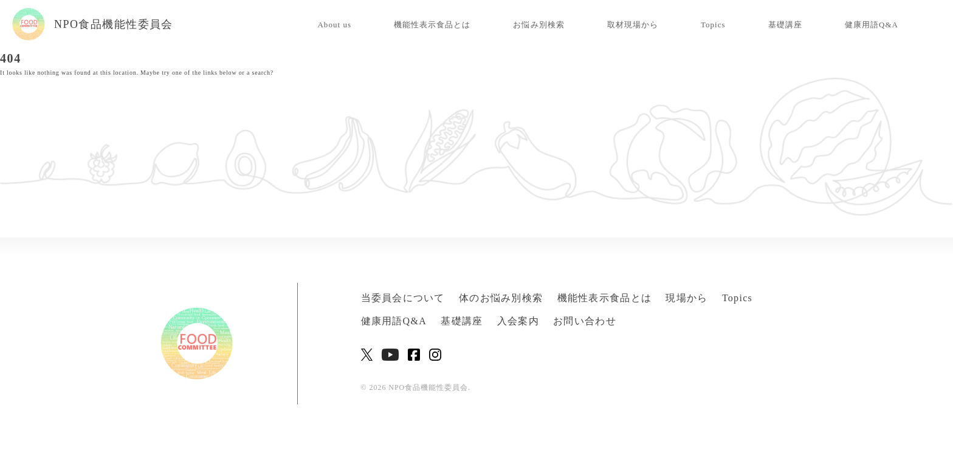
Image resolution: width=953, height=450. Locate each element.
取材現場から (632, 24)
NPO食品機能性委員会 (92, 24)
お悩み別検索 (538, 24)
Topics (713, 24)
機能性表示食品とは (432, 24)
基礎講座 (785, 24)
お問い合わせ (584, 321)
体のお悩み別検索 (501, 298)
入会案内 (518, 321)
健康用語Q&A (871, 24)
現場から (686, 298)
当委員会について (403, 298)
